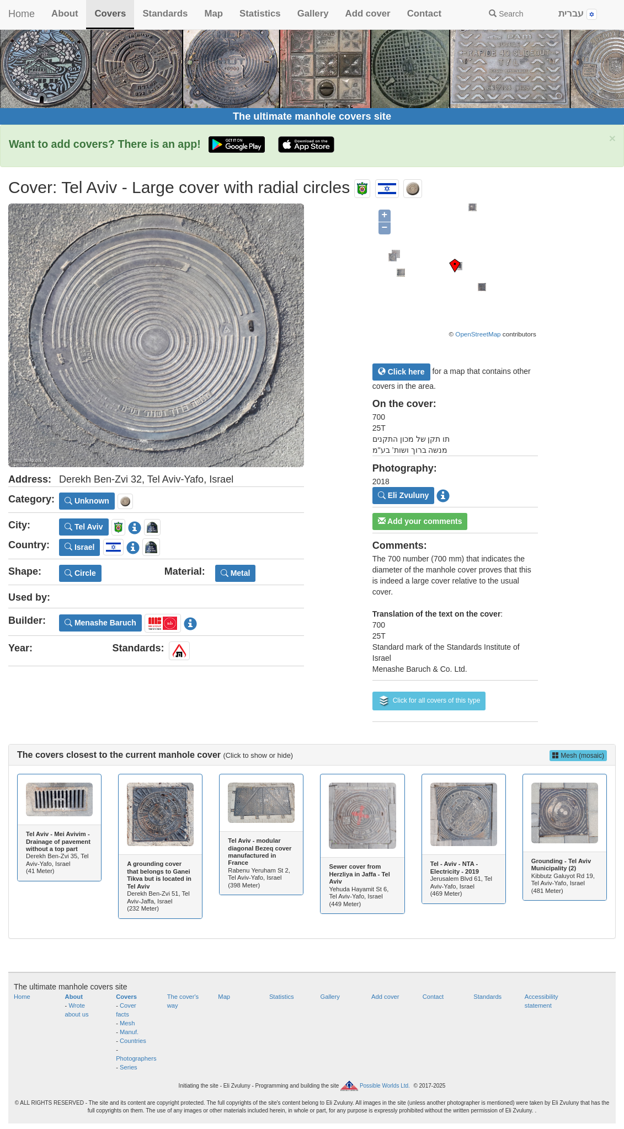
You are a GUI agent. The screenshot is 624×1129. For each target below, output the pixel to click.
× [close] (612, 138)
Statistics (260, 13)
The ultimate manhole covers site (312, 116)
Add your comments (420, 521)
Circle (80, 573)
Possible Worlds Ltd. (385, 1085)
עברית (577, 14)
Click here (401, 371)
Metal (235, 573)
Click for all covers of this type (429, 701)
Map (213, 13)
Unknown (87, 500)
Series (128, 1067)
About (64, 13)
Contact (424, 13)
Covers (110, 13)
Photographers (136, 1058)
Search (506, 13)
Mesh (127, 1023)
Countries (133, 1040)
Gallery (313, 13)
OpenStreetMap (477, 334)
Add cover (368, 13)
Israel (79, 547)
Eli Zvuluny (403, 495)
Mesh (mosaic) (578, 755)
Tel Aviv (84, 526)
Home (21, 13)
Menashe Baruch (100, 622)
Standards (165, 13)
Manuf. (129, 1032)
